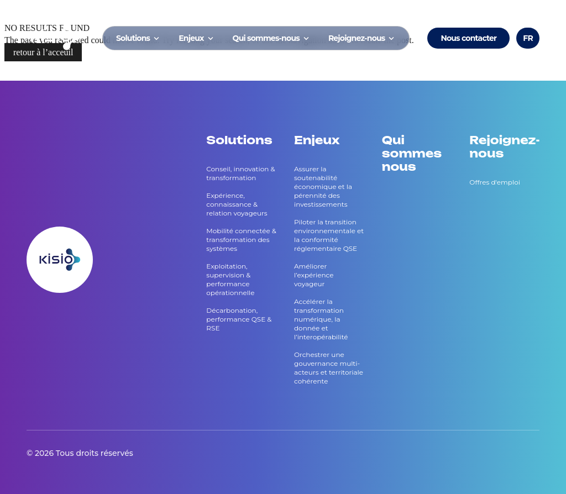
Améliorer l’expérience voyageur (314, 275)
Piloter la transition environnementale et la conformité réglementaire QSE (329, 235)
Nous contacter (468, 38)
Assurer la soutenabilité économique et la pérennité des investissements (323, 186)
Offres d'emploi (494, 182)
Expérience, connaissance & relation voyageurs (236, 204)
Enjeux (196, 38)
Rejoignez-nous (362, 38)
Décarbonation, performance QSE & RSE (238, 319)
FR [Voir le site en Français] (528, 38)
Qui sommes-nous (272, 38)
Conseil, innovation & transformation (240, 173)
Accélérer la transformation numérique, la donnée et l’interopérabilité (321, 319)
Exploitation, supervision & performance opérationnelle (230, 279)
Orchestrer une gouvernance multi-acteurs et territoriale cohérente (328, 367)
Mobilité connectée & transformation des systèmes (241, 240)
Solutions (138, 38)
